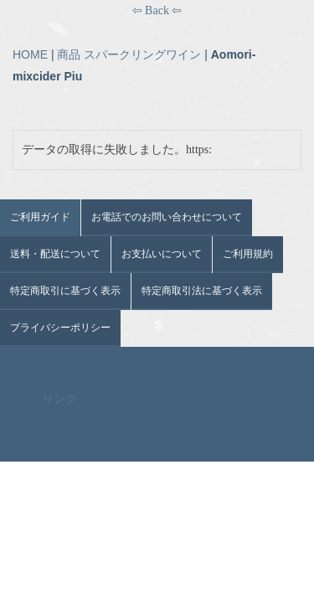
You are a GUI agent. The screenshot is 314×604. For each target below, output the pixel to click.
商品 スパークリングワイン (129, 54)
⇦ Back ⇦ (157, 10)
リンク (59, 399)
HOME (30, 54)
